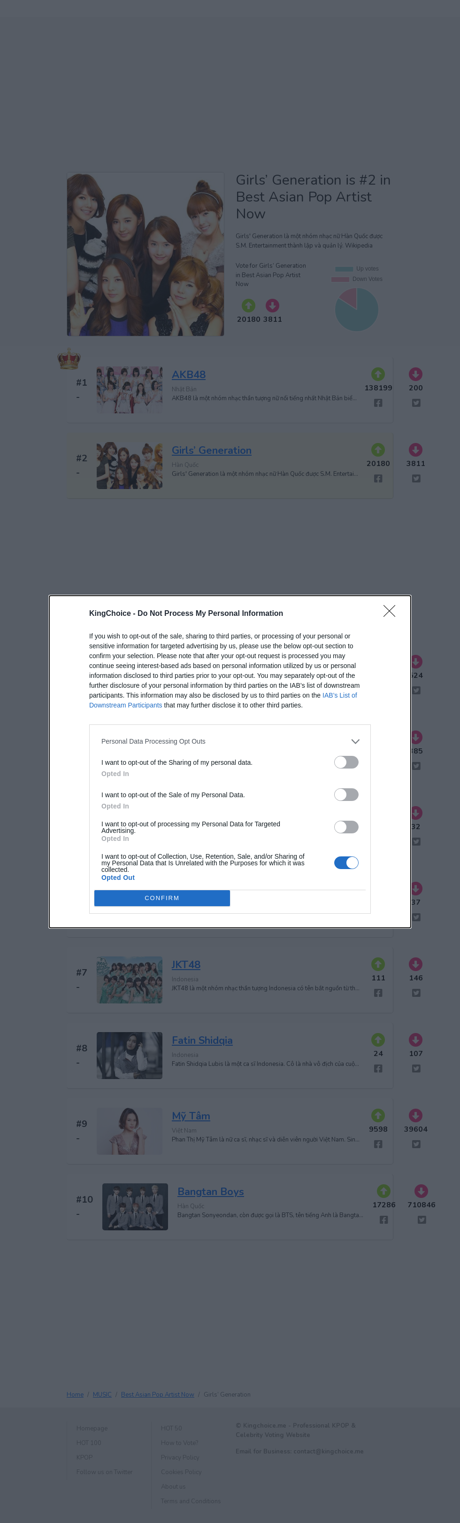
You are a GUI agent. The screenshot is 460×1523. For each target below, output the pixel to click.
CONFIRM (162, 897)
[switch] (346, 762)
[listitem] (230, 741)
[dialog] (230, 762)
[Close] (392, 614)
